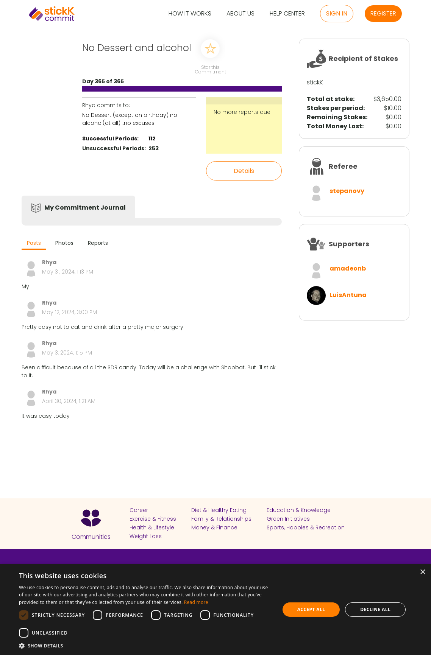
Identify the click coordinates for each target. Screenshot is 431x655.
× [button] (422, 572)
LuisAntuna (348, 295)
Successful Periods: (110, 138)
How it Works (190, 14)
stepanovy (346, 191)
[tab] (34, 244)
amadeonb (347, 268)
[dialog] (215, 609)
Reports (98, 243)
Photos (64, 243)
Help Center (287, 14)
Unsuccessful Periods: (114, 148)
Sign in (336, 13)
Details (244, 170)
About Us (240, 14)
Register (383, 13)
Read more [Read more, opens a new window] (196, 602)
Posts (34, 243)
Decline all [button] (375, 609)
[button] (145, 645)
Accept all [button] (311, 609)
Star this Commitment (210, 69)
